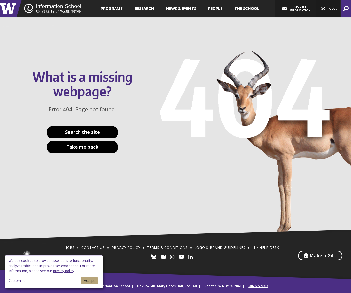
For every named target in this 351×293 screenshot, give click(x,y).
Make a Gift (320, 255)
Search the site (82, 132)
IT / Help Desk (265, 247)
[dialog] (54, 271)
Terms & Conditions (167, 247)
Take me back (82, 147)
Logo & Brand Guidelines (220, 247)
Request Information (296, 8)
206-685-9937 (258, 286)
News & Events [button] (181, 8)
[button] (328, 8)
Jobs (70, 247)
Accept (89, 280)
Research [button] (144, 8)
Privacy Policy (126, 247)
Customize (17, 280)
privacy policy (63, 270)
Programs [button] (112, 8)
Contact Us (93, 247)
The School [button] (246, 8)
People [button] (215, 8)
